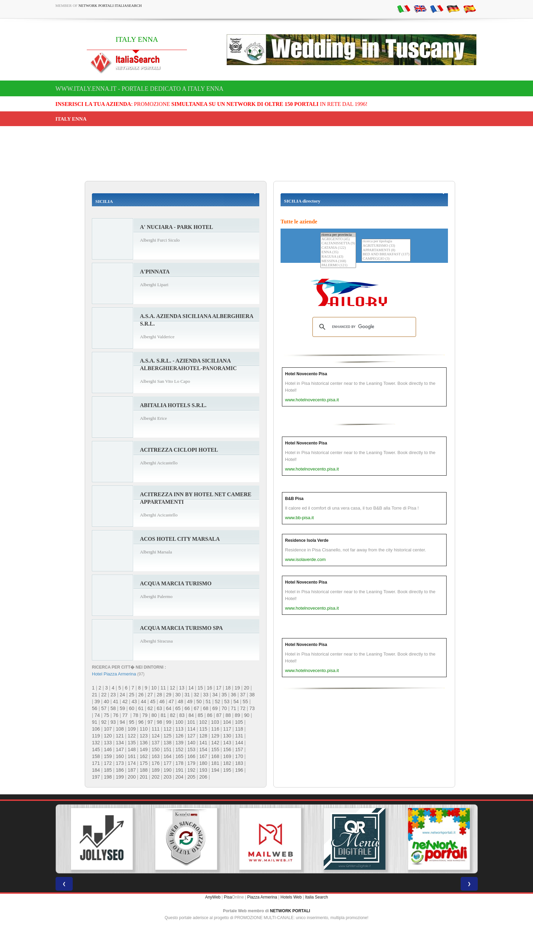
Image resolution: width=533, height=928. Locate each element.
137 (155, 742)
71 (233, 708)
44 (143, 701)
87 (219, 715)
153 (191, 749)
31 (187, 694)
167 (203, 756)
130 (227, 735)
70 (224, 708)
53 (227, 701)
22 (104, 694)
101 (191, 722)
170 (239, 756)
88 (228, 715)
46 (162, 701)
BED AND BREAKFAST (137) (386, 254)
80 (154, 715)
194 (215, 770)
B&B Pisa (294, 498)
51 (208, 701)
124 (155, 735)
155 (215, 749)
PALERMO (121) (338, 265)
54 (236, 701)
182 (227, 763)
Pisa (228, 897)
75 (106, 715)
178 (179, 763)
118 (239, 729)
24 (122, 694)
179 (191, 763)
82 (172, 715)
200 (131, 777)
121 (120, 735)
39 (97, 701)
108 (120, 729)
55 (245, 701)
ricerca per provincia (338, 235)
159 (108, 756)
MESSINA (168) (338, 261)
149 (143, 749)
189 (155, 770)
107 (108, 729)
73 (252, 708)
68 (206, 708)
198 (108, 777)
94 (122, 722)
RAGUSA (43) (338, 257)
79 (144, 715)
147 (120, 749)
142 (215, 742)
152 (179, 749)
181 (215, 763)
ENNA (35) (338, 252)
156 (227, 749)
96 (141, 722)
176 (155, 763)
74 (97, 715)
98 (159, 722)
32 (196, 694)
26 (141, 694)
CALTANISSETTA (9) (338, 243)
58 (113, 708)
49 (190, 701)
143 (227, 742)
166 (191, 756)
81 (163, 715)
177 (167, 763)
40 (106, 701)
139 (179, 742)
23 (113, 694)
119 (96, 735)
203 (167, 777)
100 (179, 722)
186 (120, 770)
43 (134, 701)
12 (172, 688)
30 (178, 694)
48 (180, 701)
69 (215, 708)
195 (227, 770)
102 (203, 722)
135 (131, 742)
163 (155, 756)
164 (167, 756)
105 (239, 722)
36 (233, 694)
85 (200, 715)
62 (150, 708)
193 (203, 770)
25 (131, 694)
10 (154, 688)
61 (141, 708)
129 (215, 735)
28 (159, 694)
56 (94, 708)
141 (203, 742)
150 (155, 749)
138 (167, 742)
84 (191, 715)
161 (131, 756)
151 (167, 749)
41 (116, 701)
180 (203, 763)
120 (108, 735)
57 (104, 708)
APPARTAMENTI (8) (386, 250)
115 (203, 729)
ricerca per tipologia (386, 241)
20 (246, 688)
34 (215, 694)
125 (167, 735)
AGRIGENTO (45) (338, 239)
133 (108, 742)
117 (227, 729)
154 (203, 749)
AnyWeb (213, 897)
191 (179, 770)
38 (252, 694)
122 (131, 735)
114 (191, 729)
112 (167, 729)
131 (239, 735)
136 (143, 742)
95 (131, 722)
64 (168, 708)
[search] (363, 327)
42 (125, 701)
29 (168, 694)
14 (191, 688)
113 (179, 729)
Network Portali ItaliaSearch (110, 5)
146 (108, 749)
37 (243, 694)
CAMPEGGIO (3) (386, 259)
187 (131, 770)
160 (120, 756)
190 (167, 770)
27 (150, 694)
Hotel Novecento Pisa (306, 373)
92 (104, 722)
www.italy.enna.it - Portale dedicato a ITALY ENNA (140, 88)
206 (203, 777)
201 (143, 777)
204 (179, 777)
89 (237, 715)
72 (243, 708)
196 (239, 770)
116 (215, 729)
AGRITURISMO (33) (386, 246)
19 (237, 688)
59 (122, 708)
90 (246, 715)
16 (209, 688)
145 (96, 749)
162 (143, 756)
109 (131, 729)
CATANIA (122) (338, 248)
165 (179, 756)
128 (203, 735)
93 (113, 722)
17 (219, 688)
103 (215, 722)
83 (182, 715)
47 (171, 701)
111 (155, 729)
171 (96, 763)
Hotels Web (291, 897)
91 (94, 722)
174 (131, 763)
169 (227, 756)
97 (150, 722)
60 (131, 708)
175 (143, 763)
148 (131, 749)
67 (196, 708)
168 (215, 756)
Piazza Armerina (262, 897)
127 (191, 735)
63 (159, 708)
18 (228, 688)
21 (94, 694)
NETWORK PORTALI (290, 910)
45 (153, 701)
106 (96, 729)
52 (218, 701)
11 (163, 688)
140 (191, 742)
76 (116, 715)
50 (199, 701)
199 (120, 777)
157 (239, 749)
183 (239, 763)
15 (200, 688)
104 (227, 722)
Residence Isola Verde (307, 540)
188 (143, 770)
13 (182, 688)
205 (191, 777)
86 (209, 715)
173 (120, 763)
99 (168, 722)
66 (187, 708)
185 (108, 770)
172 (108, 763)
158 (96, 756)
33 (206, 694)
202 (155, 777)
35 (224, 694)
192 (191, 770)
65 (178, 708)
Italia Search (316, 897)
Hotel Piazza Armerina (114, 673)
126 (179, 735)
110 (143, 729)
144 (239, 742)
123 (143, 735)
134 (120, 742)
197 (96, 777)
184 (96, 770)
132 (96, 742)
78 (135, 715)
